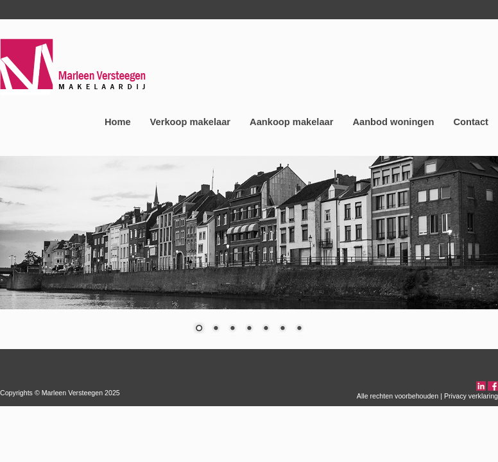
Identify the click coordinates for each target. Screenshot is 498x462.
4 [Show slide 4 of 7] (249, 329)
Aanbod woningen (393, 122)
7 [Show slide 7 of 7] (299, 329)
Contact (470, 122)
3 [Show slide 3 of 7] (232, 329)
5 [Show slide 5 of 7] (266, 329)
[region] (249, 252)
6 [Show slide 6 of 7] (282, 329)
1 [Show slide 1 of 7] (199, 329)
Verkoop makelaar (190, 122)
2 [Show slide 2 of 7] (216, 329)
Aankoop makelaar (291, 122)
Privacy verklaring (471, 396)
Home (118, 122)
